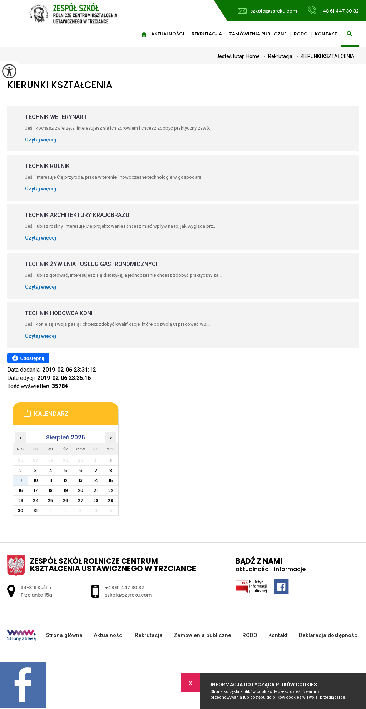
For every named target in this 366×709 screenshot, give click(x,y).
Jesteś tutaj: (231, 56)
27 (80, 500)
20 (80, 490)
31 (36, 510)
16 (21, 490)
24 (36, 500)
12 (66, 480)
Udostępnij (28, 358)
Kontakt (326, 33)
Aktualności (167, 33)
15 (111, 480)
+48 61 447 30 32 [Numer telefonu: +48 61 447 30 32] (124, 587)
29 (110, 500)
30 (20, 510)
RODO (301, 33)
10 (36, 480)
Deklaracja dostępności (329, 635)
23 (20, 500)
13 (81, 480)
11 (50, 480)
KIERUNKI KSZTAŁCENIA (59, 85)
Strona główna (144, 34)
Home (253, 56)
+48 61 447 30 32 (333, 10)
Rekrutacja (207, 33)
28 (95, 500)
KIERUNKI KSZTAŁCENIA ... (325, 56)
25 (50, 500)
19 (66, 490)
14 (95, 480)
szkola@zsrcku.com (267, 11)
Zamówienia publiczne (258, 33)
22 (110, 490)
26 (65, 500)
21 (96, 490)
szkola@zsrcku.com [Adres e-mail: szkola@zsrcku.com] (128, 595)
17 (36, 490)
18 (51, 490)
